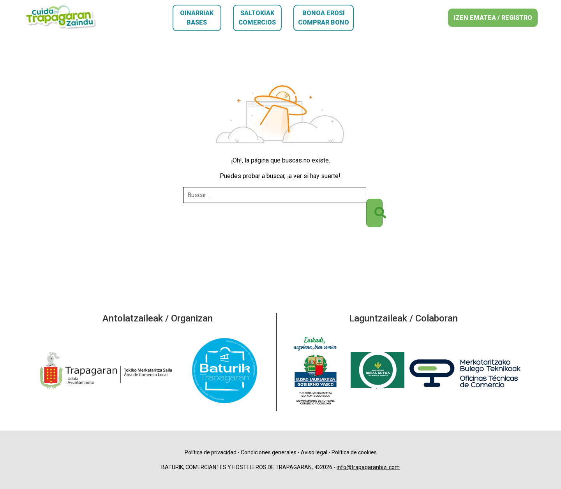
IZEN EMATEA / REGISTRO (492, 17)
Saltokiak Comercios (257, 17)
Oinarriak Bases (196, 17)
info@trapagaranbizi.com (368, 467)
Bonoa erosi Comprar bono (323, 17)
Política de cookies (354, 452)
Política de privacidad (210, 452)
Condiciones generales (268, 452)
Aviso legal (314, 452)
